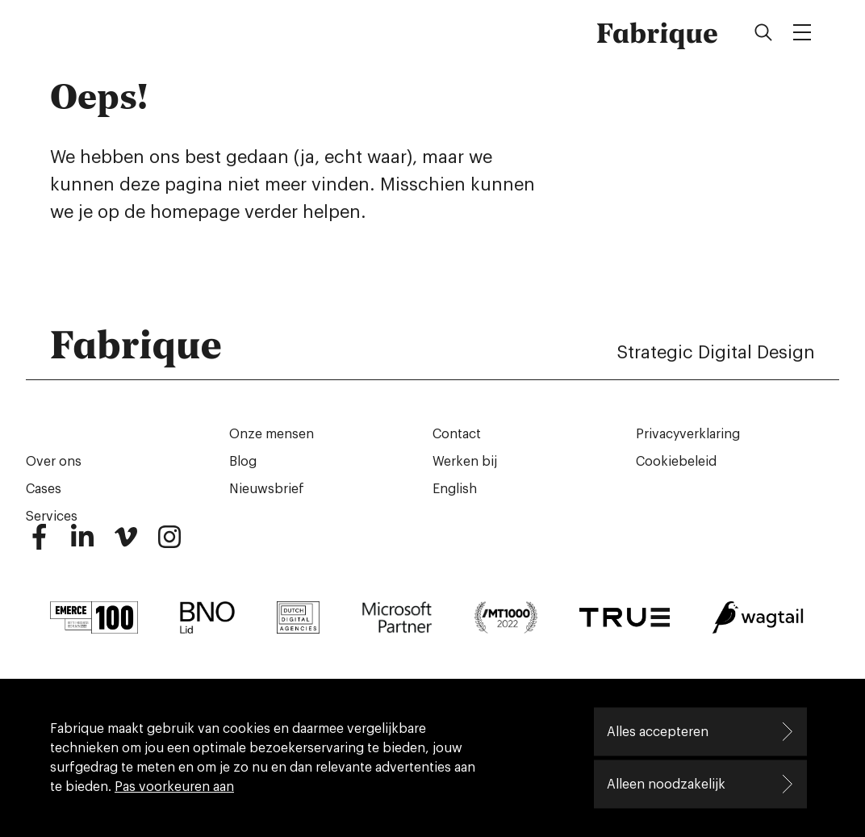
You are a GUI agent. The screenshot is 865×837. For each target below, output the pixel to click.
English (454, 489)
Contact (456, 434)
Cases (43, 489)
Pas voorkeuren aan (174, 787)
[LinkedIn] (82, 544)
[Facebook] (39, 544)
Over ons (53, 461)
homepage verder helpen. (258, 212)
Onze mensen (271, 434)
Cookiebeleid (676, 461)
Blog (243, 461)
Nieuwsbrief (266, 489)
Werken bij (464, 461)
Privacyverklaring (688, 434)
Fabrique (657, 32)
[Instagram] (169, 544)
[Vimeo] (126, 544)
